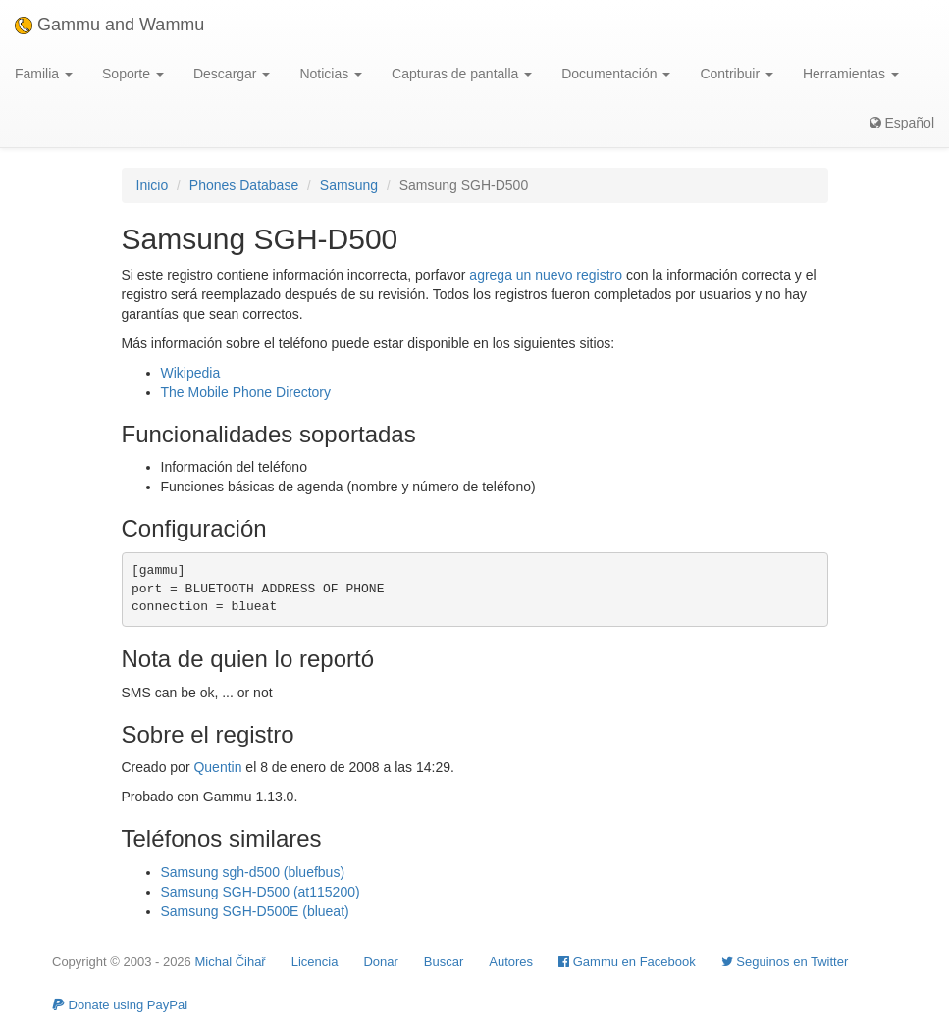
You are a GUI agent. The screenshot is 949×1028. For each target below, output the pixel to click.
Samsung (349, 185)
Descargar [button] (231, 73)
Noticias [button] (330, 73)
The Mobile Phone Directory (246, 392)
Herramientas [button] (851, 73)
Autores (511, 961)
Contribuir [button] (736, 73)
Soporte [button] (133, 73)
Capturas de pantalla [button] (462, 73)
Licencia (315, 961)
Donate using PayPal (119, 1005)
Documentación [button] (615, 73)
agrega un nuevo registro (545, 275)
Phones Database (243, 185)
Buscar (443, 961)
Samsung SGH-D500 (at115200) (260, 892)
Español (902, 122)
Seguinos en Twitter (785, 961)
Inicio (152, 185)
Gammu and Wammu (109, 24)
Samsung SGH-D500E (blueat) (255, 911)
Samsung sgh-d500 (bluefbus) (253, 872)
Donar (380, 961)
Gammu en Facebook (627, 961)
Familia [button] (44, 73)
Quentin (217, 767)
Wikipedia (191, 373)
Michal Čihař (229, 961)
